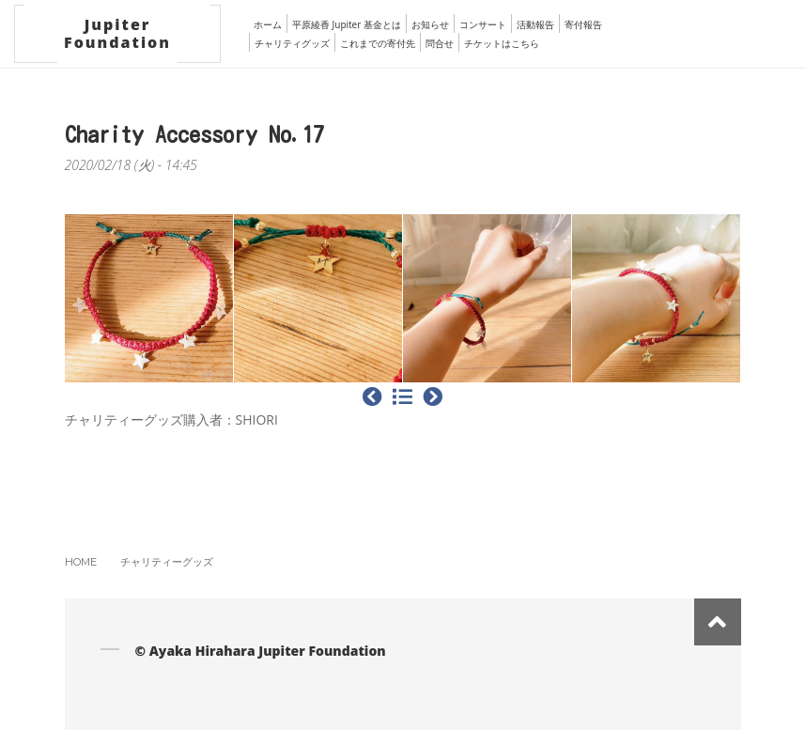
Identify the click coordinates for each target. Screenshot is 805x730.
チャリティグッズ (292, 43)
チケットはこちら (501, 43)
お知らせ (430, 24)
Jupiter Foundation (117, 33)
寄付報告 (583, 24)
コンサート (482, 24)
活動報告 (535, 24)
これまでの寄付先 (377, 43)
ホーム (268, 24)
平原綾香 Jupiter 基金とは (346, 24)
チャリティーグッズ (166, 561)
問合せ (440, 43)
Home (81, 561)
